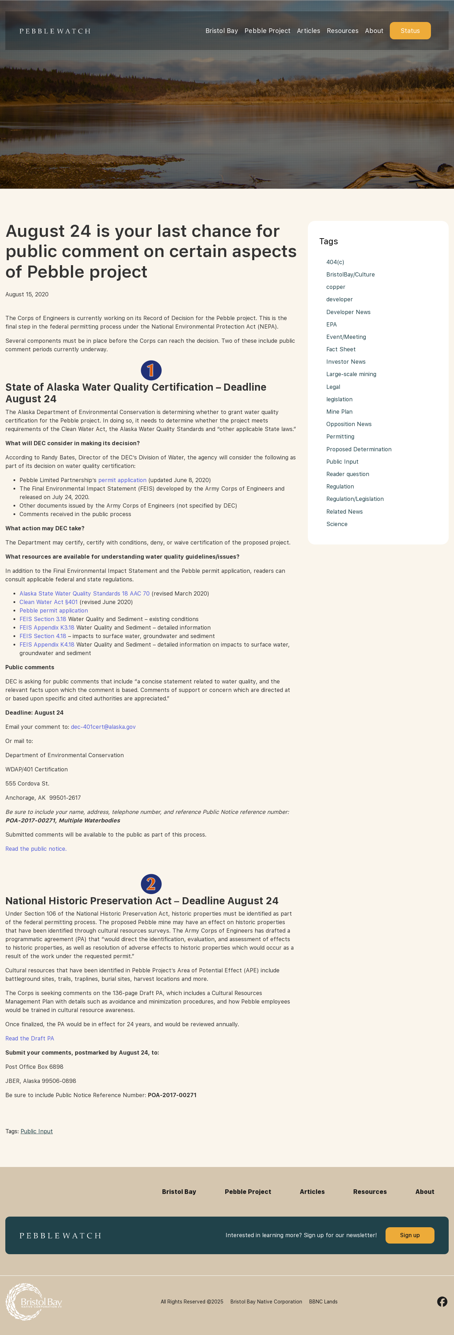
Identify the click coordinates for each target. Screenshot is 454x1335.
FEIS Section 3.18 (43, 619)
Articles (308, 30)
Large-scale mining (351, 374)
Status (410, 30)
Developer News (348, 312)
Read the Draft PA (29, 1038)
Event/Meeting (346, 337)
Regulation (340, 486)
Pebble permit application (54, 610)
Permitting (340, 436)
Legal (333, 387)
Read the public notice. (36, 848)
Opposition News (349, 424)
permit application (122, 480)
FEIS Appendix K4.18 (47, 644)
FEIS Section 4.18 (43, 636)
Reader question (347, 474)
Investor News (346, 361)
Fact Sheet (341, 349)
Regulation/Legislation (355, 499)
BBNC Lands (323, 1302)
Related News (344, 511)
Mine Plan (339, 411)
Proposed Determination (359, 449)
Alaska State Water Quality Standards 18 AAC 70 (85, 593)
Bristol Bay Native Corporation (266, 1302)
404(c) (335, 262)
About (374, 30)
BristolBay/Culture (350, 274)
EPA (331, 324)
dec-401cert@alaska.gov (103, 727)
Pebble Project (267, 30)
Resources (343, 30)
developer (339, 299)
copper (335, 287)
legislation (339, 399)
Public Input (37, 1131)
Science (337, 524)
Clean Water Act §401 (49, 602)
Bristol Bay (221, 30)
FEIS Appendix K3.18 (47, 627)
